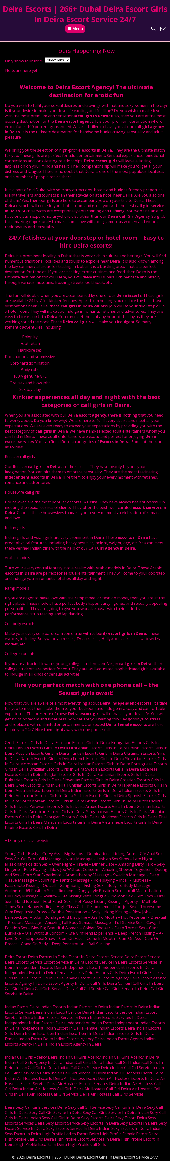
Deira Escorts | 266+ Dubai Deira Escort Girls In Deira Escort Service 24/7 (85, 14)
